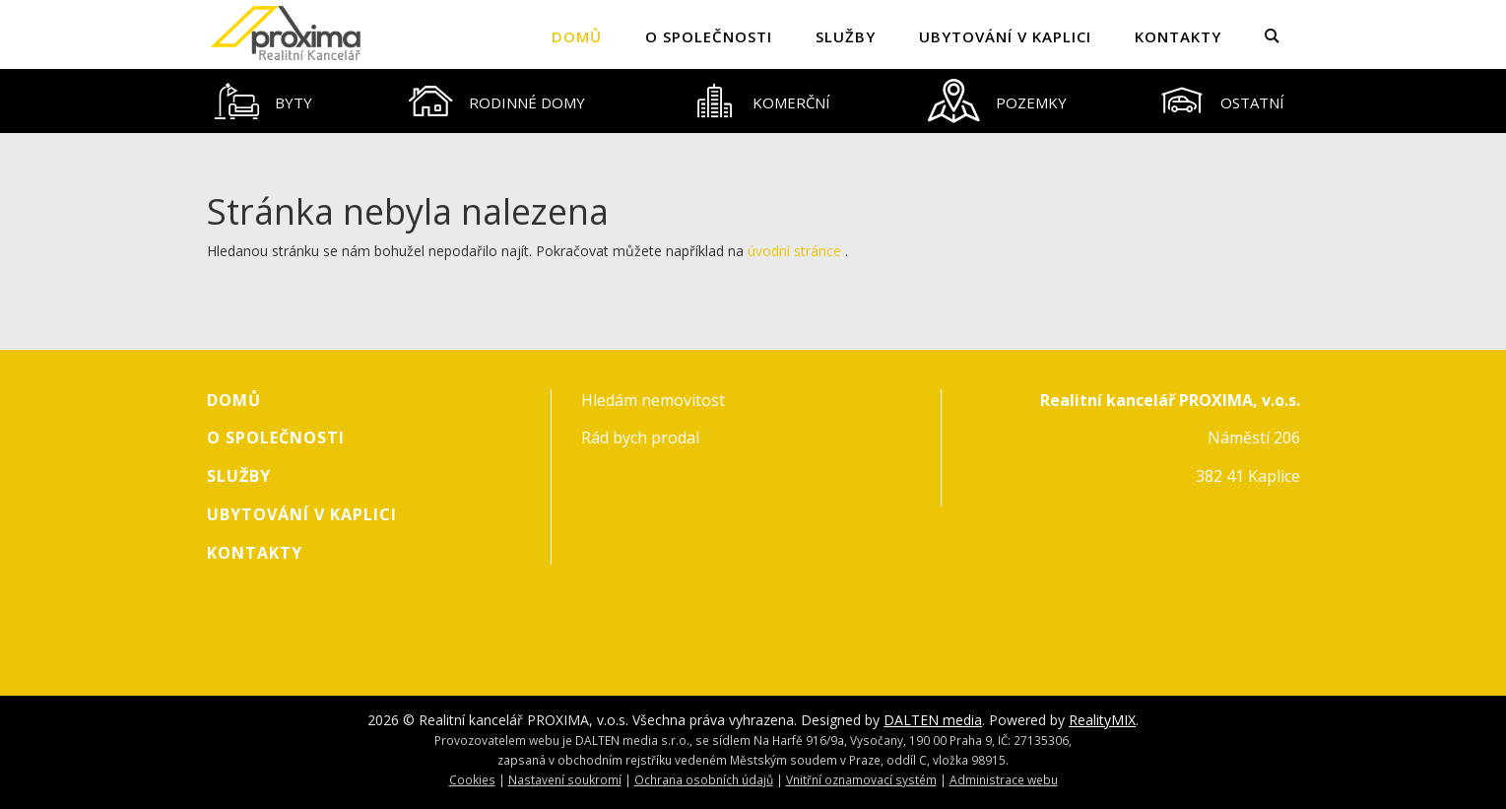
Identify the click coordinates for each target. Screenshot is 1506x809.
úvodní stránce (794, 250)
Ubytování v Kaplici (1005, 36)
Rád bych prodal (640, 437)
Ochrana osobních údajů (703, 779)
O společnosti (708, 36)
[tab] (264, 101)
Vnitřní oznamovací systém (861, 779)
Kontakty (1178, 36)
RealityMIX (1102, 719)
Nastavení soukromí (565, 779)
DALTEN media (933, 719)
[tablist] (753, 101)
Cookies (472, 779)
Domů (577, 36)
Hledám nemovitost (653, 400)
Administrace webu (1003, 779)
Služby (846, 36)
